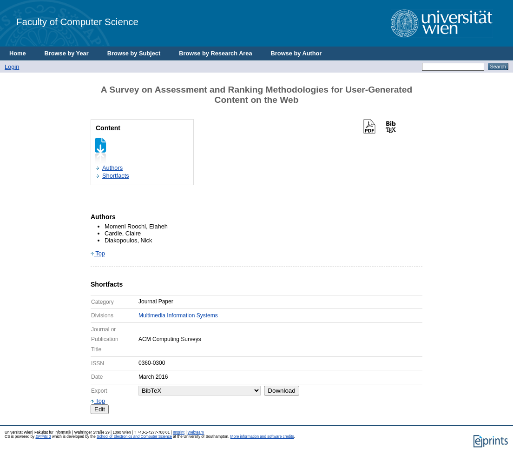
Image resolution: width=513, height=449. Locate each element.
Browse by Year (67, 53)
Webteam (196, 432)
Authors (112, 167)
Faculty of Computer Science (77, 21)
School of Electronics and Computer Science (134, 437)
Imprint (178, 432)
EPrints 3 (43, 437)
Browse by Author (296, 53)
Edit (99, 409)
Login (12, 66)
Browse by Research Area (215, 53)
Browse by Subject (134, 53)
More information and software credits (262, 437)
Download (281, 390)
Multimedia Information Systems (178, 315)
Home (17, 53)
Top (98, 253)
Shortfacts (115, 175)
